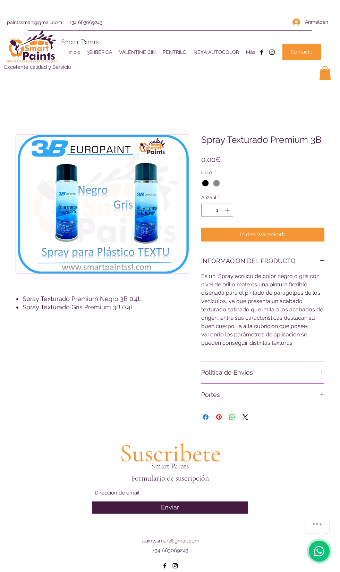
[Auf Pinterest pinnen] (219, 417)
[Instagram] (272, 52)
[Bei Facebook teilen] (206, 417)
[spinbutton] (217, 210)
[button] (325, 73)
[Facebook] (261, 52)
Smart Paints (80, 41)
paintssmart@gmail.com (34, 22)
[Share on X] (245, 417)
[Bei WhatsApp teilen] (232, 417)
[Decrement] (206, 210)
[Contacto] (301, 52)
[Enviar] (170, 507)
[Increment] (227, 210)
